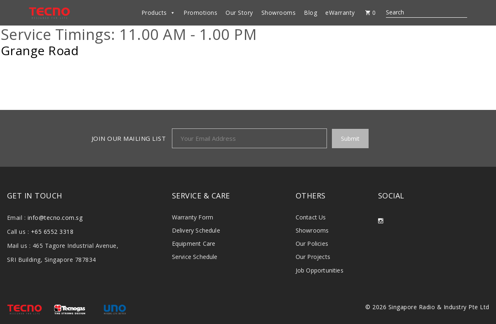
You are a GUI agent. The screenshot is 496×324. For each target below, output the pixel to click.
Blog (310, 12)
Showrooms (278, 12)
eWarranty (340, 12)
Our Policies (312, 243)
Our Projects (313, 257)
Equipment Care (194, 243)
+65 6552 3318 (52, 231)
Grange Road (40, 50)
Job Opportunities (319, 270)
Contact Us (311, 217)
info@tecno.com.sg (55, 217)
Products (158, 13)
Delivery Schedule (196, 230)
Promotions (200, 12)
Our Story (239, 12)
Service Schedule (195, 257)
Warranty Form (193, 217)
